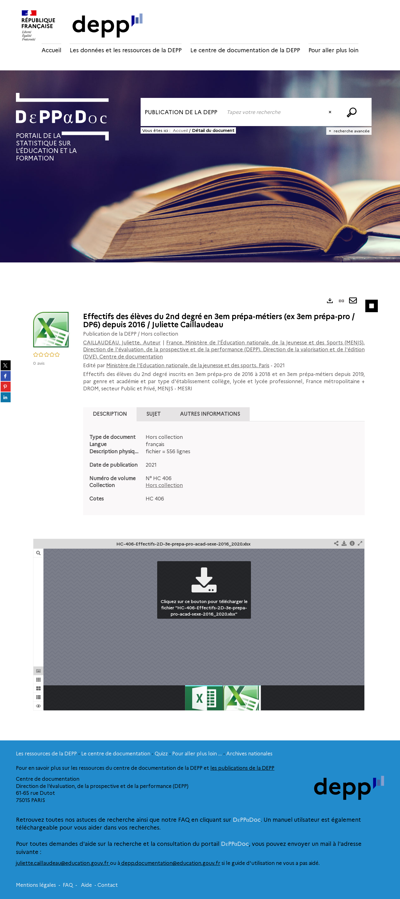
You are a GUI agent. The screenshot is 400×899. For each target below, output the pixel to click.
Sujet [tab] (153, 414)
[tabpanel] (223, 468)
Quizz (161, 754)
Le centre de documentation (115, 754)
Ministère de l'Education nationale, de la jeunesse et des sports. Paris (187, 365)
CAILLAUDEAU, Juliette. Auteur (121, 343)
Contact (108, 885)
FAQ (68, 885)
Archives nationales (249, 754)
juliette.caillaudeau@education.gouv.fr (63, 863)
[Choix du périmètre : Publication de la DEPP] (182, 112)
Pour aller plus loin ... (197, 754)
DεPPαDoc (247, 819)
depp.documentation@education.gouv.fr (170, 863)
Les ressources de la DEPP (46, 754)
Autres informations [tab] (210, 414)
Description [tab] (110, 414)
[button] (52, 330)
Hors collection (164, 485)
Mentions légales (36, 885)
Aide (86, 885)
